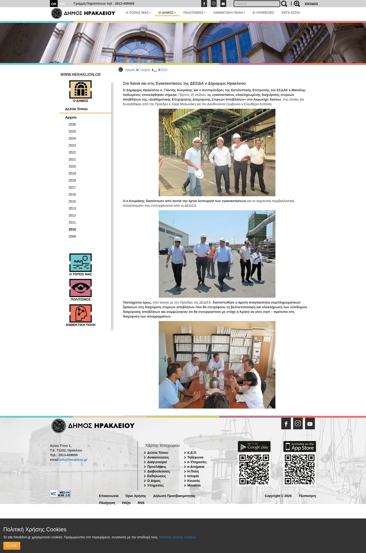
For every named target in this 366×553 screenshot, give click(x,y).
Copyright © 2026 (278, 495)
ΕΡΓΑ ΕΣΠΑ (291, 12)
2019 (72, 173)
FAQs (126, 502)
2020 (72, 166)
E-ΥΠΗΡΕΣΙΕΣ (263, 12)
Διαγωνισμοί (157, 462)
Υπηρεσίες (155, 485)
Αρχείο (71, 117)
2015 (72, 201)
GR (53, 4)
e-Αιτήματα (195, 467)
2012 (72, 215)
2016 (72, 194)
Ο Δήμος (144, 70)
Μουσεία (194, 485)
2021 (72, 159)
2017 (72, 187)
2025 (72, 131)
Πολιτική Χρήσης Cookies (177, 537)
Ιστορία (193, 476)
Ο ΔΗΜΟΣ (167, 12)
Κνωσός (193, 481)
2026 (72, 124)
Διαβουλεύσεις (158, 471)
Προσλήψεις (156, 467)
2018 (72, 180)
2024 (72, 138)
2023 (72, 145)
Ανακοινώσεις (158, 457)
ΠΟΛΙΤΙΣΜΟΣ (194, 12)
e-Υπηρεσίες (197, 462)
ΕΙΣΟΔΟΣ (311, 4)
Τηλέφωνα (195, 457)
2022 (72, 152)
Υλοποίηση (307, 495)
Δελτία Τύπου (76, 109)
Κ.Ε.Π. (192, 453)
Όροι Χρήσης (136, 495)
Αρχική (130, 70)
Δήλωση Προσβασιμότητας (174, 495)
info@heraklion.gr (73, 460)
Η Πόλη (193, 471)
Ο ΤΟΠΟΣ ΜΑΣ (138, 12)
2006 (72, 236)
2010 (163, 70)
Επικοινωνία (109, 495)
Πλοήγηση (107, 502)
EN (62, 4)
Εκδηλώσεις (156, 476)
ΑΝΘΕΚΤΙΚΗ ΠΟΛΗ (229, 12)
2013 (72, 208)
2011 (72, 222)
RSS (141, 502)
